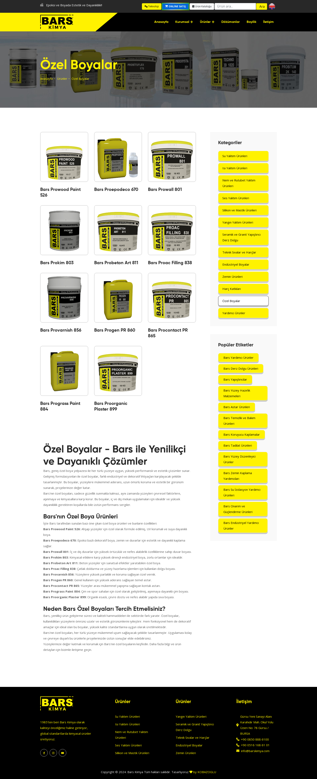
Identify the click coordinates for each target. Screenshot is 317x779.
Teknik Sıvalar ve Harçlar (239, 252)
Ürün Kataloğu (201, 6)
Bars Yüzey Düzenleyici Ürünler (239, 459)
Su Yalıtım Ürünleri (234, 156)
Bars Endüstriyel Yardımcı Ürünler (241, 525)
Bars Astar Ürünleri (236, 407)
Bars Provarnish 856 (60, 330)
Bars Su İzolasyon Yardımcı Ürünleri (241, 492)
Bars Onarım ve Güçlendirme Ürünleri (238, 509)
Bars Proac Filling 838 (170, 263)
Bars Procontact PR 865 (168, 333)
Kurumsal (182, 22)
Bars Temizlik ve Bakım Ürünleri (239, 421)
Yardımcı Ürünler (233, 313)
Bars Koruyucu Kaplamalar (241, 434)
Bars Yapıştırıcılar (235, 379)
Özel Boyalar (231, 301)
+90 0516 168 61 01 (255, 745)
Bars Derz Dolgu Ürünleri (240, 368)
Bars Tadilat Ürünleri (237, 445)
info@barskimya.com (255, 751)
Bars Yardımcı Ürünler (238, 357)
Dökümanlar (230, 22)
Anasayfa (161, 22)
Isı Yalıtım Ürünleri (234, 168)
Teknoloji (152, 6)
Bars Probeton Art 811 (116, 263)
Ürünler (205, 22)
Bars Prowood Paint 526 (60, 192)
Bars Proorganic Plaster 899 (110, 406)
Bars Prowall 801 (165, 189)
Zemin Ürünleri (232, 277)
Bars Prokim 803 (57, 263)
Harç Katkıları (231, 289)
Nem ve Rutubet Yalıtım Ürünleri (238, 183)
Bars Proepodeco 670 (116, 189)
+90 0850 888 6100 (255, 739)
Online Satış (175, 6)
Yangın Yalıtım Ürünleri (237, 222)
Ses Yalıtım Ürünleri (235, 198)
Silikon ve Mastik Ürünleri (239, 210)
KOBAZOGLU (207, 772)
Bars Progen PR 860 (114, 330)
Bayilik (251, 22)
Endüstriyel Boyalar (235, 264)
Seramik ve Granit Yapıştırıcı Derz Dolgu (241, 237)
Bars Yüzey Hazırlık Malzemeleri (236, 393)
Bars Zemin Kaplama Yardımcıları (237, 476)
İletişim (268, 22)
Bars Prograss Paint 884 (60, 406)
